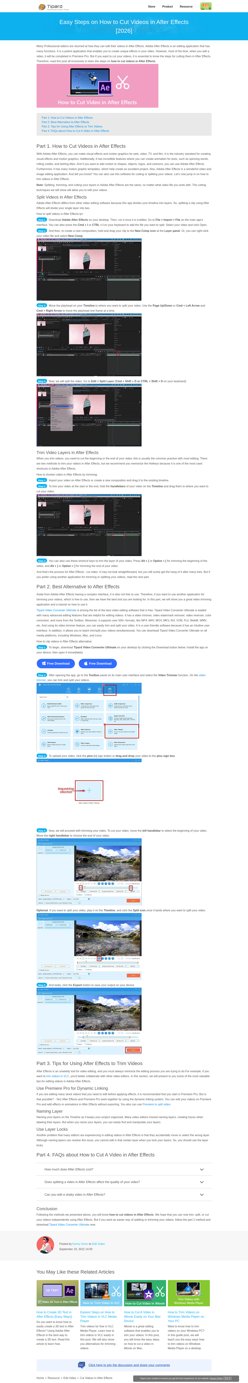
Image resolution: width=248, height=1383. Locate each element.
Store (151, 6)
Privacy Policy (218, 1378)
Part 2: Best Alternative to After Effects (65, 122)
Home (40, 1378)
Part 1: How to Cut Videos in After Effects (67, 117)
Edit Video (98, 1243)
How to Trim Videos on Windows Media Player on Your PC (186, 1317)
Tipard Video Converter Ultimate (56, 610)
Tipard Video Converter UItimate (69, 1224)
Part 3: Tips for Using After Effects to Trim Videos (72, 126)
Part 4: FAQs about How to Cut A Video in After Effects (75, 130)
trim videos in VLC (57, 1076)
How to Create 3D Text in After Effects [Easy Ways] (54, 1314)
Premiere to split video (156, 1104)
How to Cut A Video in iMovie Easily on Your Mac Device (142, 1317)
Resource (186, 6)
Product (167, 6)
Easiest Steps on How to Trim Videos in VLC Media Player (98, 1317)
